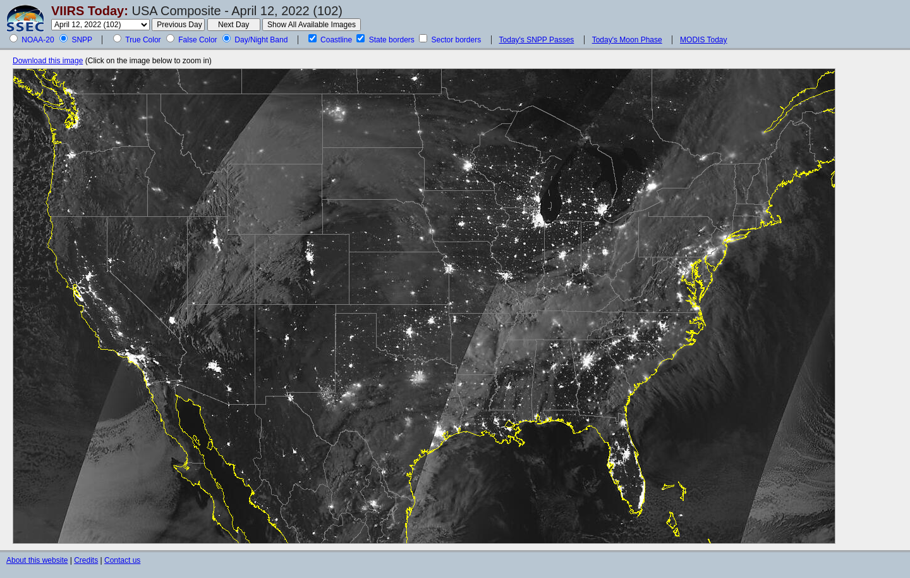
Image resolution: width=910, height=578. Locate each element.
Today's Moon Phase (627, 39)
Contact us (122, 560)
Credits (86, 560)
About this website (37, 560)
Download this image (48, 60)
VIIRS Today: (89, 11)
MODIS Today (703, 39)
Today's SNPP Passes (536, 39)
